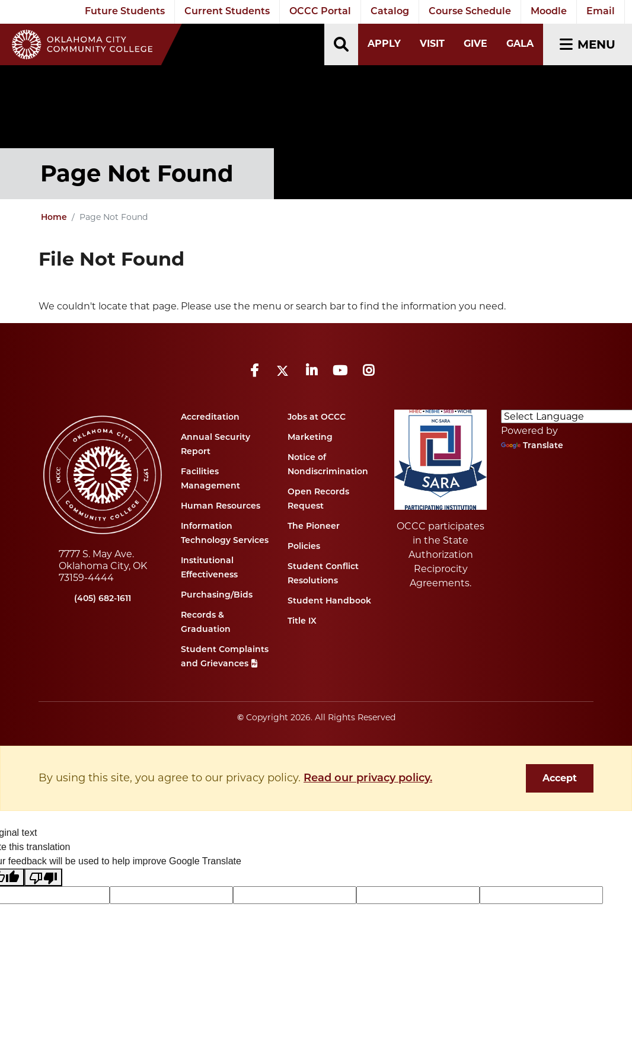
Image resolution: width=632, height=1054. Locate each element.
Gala (520, 43)
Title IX (302, 621)
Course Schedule (470, 12)
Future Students (125, 12)
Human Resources (220, 506)
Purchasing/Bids (217, 595)
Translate (532, 446)
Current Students (227, 12)
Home (54, 217)
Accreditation (210, 417)
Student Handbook (329, 601)
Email (600, 12)
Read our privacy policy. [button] (368, 778)
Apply (384, 43)
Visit (432, 43)
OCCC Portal (320, 12)
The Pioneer (314, 526)
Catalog (390, 12)
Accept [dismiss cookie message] (559, 778)
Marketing (310, 437)
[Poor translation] (43, 877)
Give (475, 43)
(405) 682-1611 (102, 599)
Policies (304, 546)
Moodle (549, 12)
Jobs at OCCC (317, 417)
